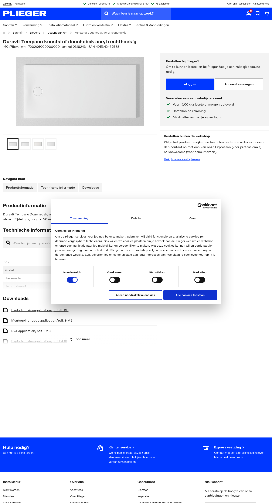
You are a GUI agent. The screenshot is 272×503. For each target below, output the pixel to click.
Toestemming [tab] (79, 218)
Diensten (8, 496)
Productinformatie (20, 187)
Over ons (232, 3)
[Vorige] (149, 144)
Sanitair (18, 32)
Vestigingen (245, 3)
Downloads (90, 187)
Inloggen (189, 84)
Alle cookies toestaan (190, 295)
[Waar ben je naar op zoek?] (141, 14)
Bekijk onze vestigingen (182, 159)
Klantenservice (261, 3)
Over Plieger (77, 496)
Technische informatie (58, 187)
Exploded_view (40, 310)
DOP (31, 331)
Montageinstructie (42, 320)
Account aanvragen (239, 84)
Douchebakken (57, 32)
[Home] (4, 32)
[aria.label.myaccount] (248, 13)
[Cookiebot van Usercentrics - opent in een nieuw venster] (200, 206)
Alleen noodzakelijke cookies (135, 295)
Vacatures (76, 489)
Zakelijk (7, 3)
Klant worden (11, 489)
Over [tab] (192, 218)
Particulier (20, 3)
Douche (35, 32)
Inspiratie (143, 496)
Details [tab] (136, 218)
